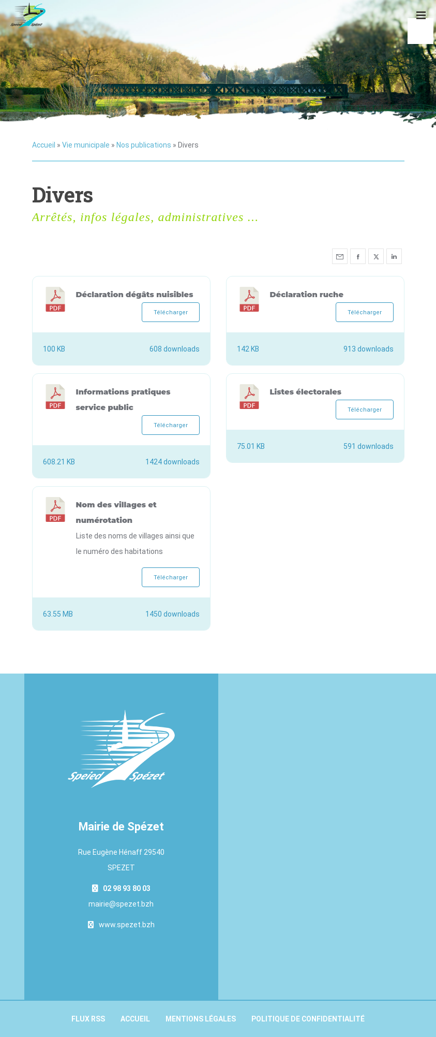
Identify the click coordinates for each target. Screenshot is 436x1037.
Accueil (43, 145)
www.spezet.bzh (127, 925)
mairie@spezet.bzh (121, 904)
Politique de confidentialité (308, 1019)
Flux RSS (88, 1019)
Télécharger (171, 312)
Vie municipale (86, 145)
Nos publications (143, 145)
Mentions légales (201, 1019)
